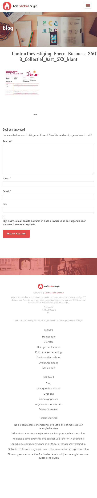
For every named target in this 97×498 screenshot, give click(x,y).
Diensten (49, 342)
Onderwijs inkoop (49, 363)
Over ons (48, 394)
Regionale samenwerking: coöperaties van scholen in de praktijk (48, 439)
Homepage (48, 337)
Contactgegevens (48, 399)
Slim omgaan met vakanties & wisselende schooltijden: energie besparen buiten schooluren (48, 456)
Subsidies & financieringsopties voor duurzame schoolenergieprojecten (48, 449)
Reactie (7, 141)
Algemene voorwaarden (48, 404)
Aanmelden (48, 368)
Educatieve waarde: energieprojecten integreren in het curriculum (48, 433)
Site (5, 204)
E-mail (7, 191)
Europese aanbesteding (48, 352)
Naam (7, 178)
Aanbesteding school (48, 357)
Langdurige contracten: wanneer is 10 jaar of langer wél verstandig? (48, 444)
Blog (48, 383)
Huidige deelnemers (48, 347)
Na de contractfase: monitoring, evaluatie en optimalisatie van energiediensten (48, 427)
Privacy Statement (48, 409)
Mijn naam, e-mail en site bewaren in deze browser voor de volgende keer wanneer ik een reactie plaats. (44, 223)
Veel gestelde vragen (48, 388)
